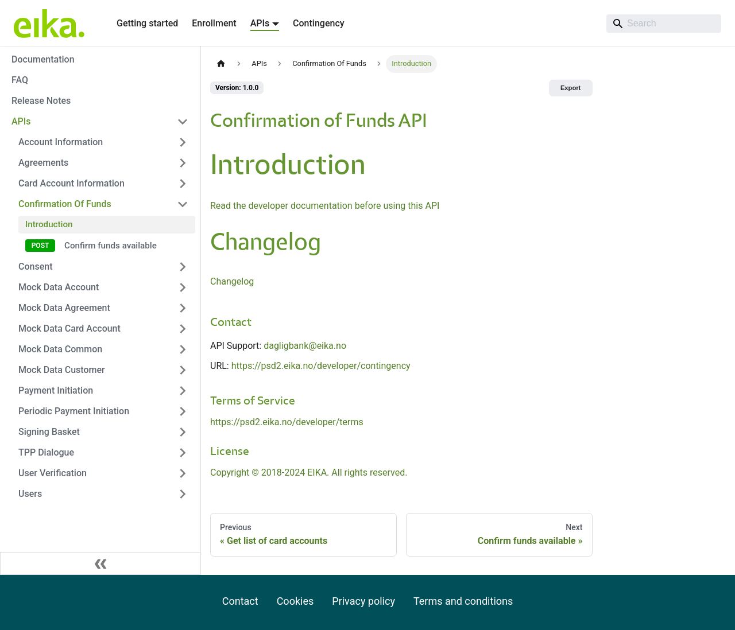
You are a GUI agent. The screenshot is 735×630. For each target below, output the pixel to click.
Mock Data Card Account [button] (69, 328)
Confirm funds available (110, 245)
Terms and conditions (463, 601)
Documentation (43, 59)
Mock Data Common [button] (60, 349)
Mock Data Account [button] (58, 287)
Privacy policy (363, 601)
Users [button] (30, 493)
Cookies (295, 601)
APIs (21, 121)
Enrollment (214, 23)
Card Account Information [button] (71, 183)
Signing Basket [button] (49, 431)
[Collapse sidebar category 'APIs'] (182, 121)
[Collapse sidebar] (100, 563)
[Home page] (221, 64)
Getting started (147, 23)
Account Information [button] (60, 142)
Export (570, 87)
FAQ (19, 80)
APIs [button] (260, 23)
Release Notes (41, 100)
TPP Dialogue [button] (46, 452)
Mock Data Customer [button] (61, 369)
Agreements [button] (43, 162)
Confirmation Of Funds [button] (64, 204)
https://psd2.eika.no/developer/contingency (321, 365)
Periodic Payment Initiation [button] (73, 411)
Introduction (49, 224)
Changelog (232, 281)
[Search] (663, 23)
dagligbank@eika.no (305, 345)
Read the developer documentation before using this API (324, 205)
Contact (240, 601)
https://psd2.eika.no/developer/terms (286, 422)
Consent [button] (35, 266)
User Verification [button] (52, 473)
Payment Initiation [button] (55, 390)
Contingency (318, 23)
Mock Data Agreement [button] (64, 307)
